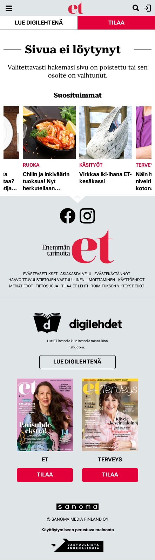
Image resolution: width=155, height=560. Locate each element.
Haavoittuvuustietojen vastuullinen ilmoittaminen (61, 280)
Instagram (87, 216)
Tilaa (116, 22)
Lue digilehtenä (39, 22)
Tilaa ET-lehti (74, 286)
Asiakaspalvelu (75, 274)
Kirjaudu (146, 8)
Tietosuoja (47, 286)
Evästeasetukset (40, 274)
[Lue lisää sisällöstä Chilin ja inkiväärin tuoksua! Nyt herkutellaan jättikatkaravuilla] (49, 132)
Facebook (67, 216)
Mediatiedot (21, 286)
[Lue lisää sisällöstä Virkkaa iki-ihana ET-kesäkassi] (105, 132)
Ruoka (31, 165)
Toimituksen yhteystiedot (117, 286)
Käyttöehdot (131, 280)
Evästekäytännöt (112, 274)
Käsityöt (90, 165)
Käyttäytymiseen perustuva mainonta (77, 529)
